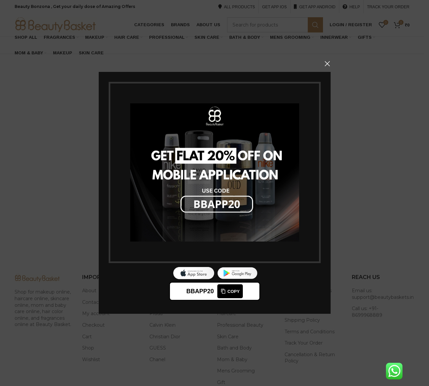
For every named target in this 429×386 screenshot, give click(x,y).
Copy (230, 291)
